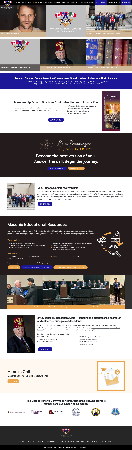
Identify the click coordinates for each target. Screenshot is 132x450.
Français (24, 2)
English (18, 2)
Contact (91, 2)
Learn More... (56, 120)
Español (30, 2)
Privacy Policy (107, 441)
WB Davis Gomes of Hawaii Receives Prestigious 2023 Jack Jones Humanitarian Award (66, 307)
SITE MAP (95, 441)
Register (126, 2)
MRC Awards (84, 2)
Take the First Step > (57, 168)
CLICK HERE (13, 381)
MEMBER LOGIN (52, 441)
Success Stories (76, 168)
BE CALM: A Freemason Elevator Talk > (36, 267)
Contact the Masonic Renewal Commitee (74, 441)
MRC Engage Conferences (52, 2)
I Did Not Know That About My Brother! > (70, 267)
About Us (41, 2)
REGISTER (41, 441)
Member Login (114, 2)
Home (35, 2)
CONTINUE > (45, 204)
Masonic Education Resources (70, 2)
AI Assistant (101, 2)
